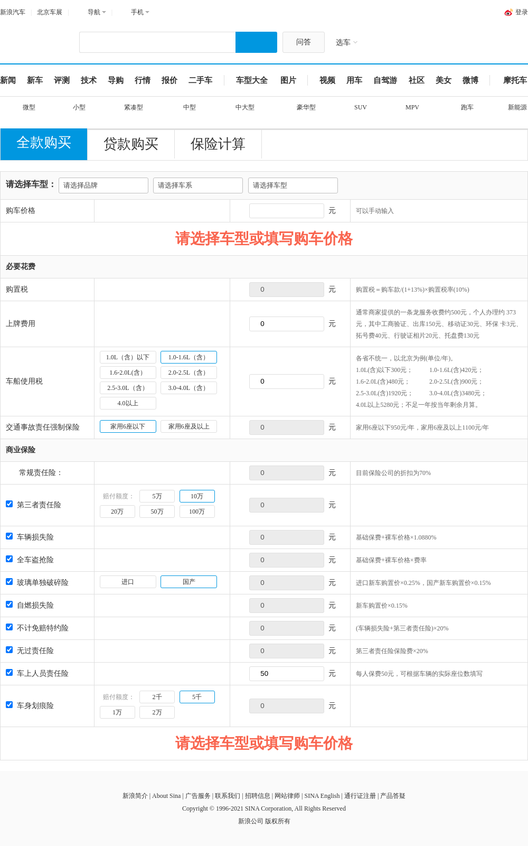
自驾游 (385, 80)
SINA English (322, 795)
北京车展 (49, 12)
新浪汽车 (12, 12)
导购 (116, 80)
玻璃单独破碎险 (37, 583)
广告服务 (198, 795)
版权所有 (277, 821)
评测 (62, 80)
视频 (327, 80)
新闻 (8, 80)
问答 (303, 42)
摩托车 (515, 80)
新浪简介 (135, 795)
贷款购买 (130, 144)
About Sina (166, 795)
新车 (35, 80)
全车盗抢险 (30, 560)
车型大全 (252, 80)
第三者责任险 (33, 505)
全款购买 (43, 142)
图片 (288, 80)
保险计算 (218, 144)
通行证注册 (360, 795)
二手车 (200, 80)
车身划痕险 (30, 706)
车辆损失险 (30, 537)
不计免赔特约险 (37, 628)
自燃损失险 (30, 605)
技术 (89, 80)
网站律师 (287, 795)
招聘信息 (257, 795)
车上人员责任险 (37, 673)
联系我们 (227, 795)
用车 (354, 80)
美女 (443, 80)
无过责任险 (30, 651)
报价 (169, 80)
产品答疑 (393, 795)
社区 (417, 80)
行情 (142, 80)
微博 (470, 80)
